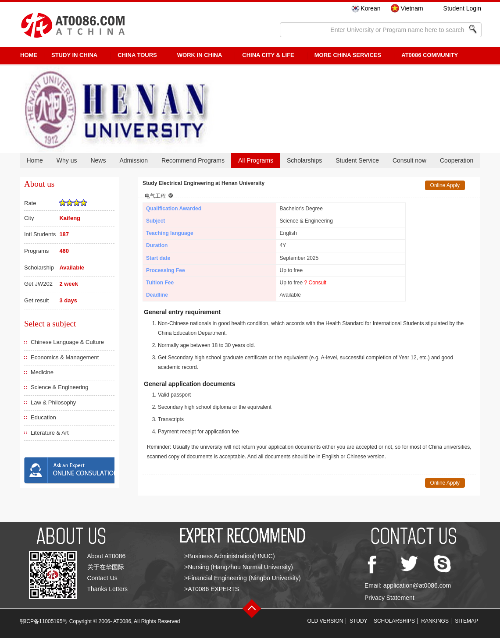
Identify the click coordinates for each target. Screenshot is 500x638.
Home (34, 160)
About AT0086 (106, 556)
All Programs (255, 160)
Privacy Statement (389, 597)
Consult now (409, 160)
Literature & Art (50, 432)
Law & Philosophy (53, 402)
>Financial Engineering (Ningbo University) (242, 577)
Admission (133, 160)
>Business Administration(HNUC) (229, 556)
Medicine (42, 372)
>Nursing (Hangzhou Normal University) (238, 567)
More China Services (347, 55)
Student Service (357, 160)
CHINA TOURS (137, 55)
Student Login (462, 8)
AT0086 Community (429, 55)
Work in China (199, 55)
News (98, 160)
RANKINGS (435, 621)
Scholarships (304, 160)
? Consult (315, 283)
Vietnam (411, 8)
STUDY (359, 621)
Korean (370, 8)
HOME (28, 55)
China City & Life (268, 55)
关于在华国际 (105, 567)
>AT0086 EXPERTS (211, 588)
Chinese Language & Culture (67, 342)
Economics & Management (65, 357)
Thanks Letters (107, 588)
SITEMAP (466, 621)
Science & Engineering (60, 387)
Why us (67, 160)
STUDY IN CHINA (74, 55)
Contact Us (102, 577)
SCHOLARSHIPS (394, 621)
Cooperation (456, 160)
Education (43, 417)
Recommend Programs (193, 160)
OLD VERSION (325, 621)
